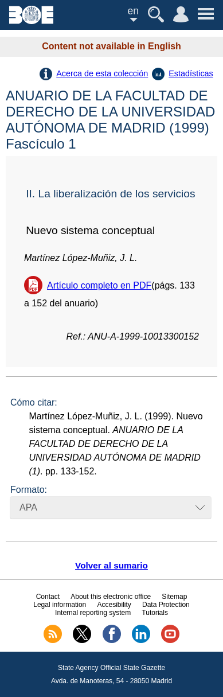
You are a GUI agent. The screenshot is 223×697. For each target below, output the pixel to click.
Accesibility (114, 605)
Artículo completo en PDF (99, 285)
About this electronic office (111, 597)
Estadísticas (191, 73)
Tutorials (155, 613)
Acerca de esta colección (102, 73)
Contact (48, 597)
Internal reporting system (93, 613)
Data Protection (166, 605)
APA (28, 507)
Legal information (59, 605)
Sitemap (174, 597)
